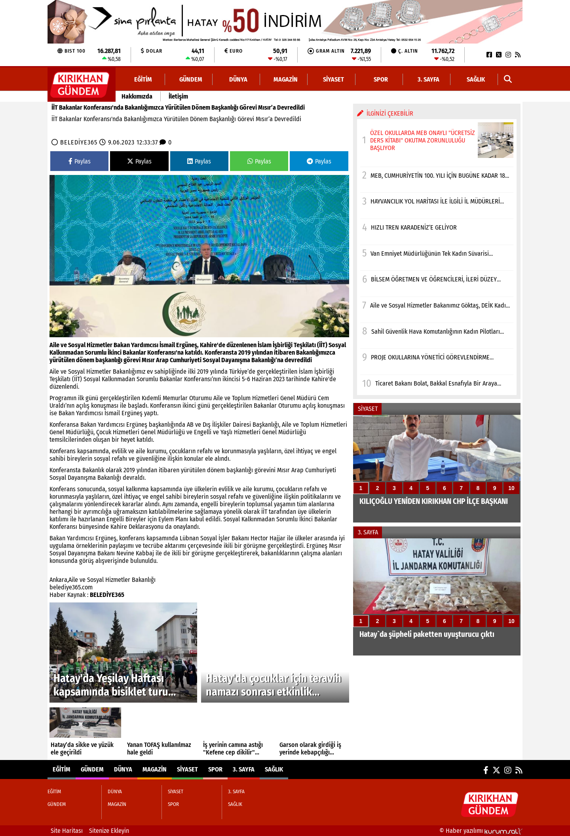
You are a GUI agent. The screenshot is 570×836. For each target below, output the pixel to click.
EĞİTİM (143, 79)
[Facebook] (489, 55)
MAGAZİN (286, 79)
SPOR (381, 79)
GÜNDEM (190, 79)
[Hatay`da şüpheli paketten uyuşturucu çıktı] (437, 597)
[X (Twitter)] (499, 55)
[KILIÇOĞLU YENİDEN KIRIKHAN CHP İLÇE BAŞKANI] (437, 468)
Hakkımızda (137, 96)
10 (511, 488)
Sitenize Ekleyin (109, 830)
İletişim (178, 96)
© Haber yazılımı (480, 830)
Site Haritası (67, 830)
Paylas (79, 161)
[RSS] (518, 55)
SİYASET (333, 79)
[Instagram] (508, 55)
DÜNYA (238, 79)
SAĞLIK (476, 79)
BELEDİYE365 (78, 142)
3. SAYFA (428, 79)
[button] (508, 79)
